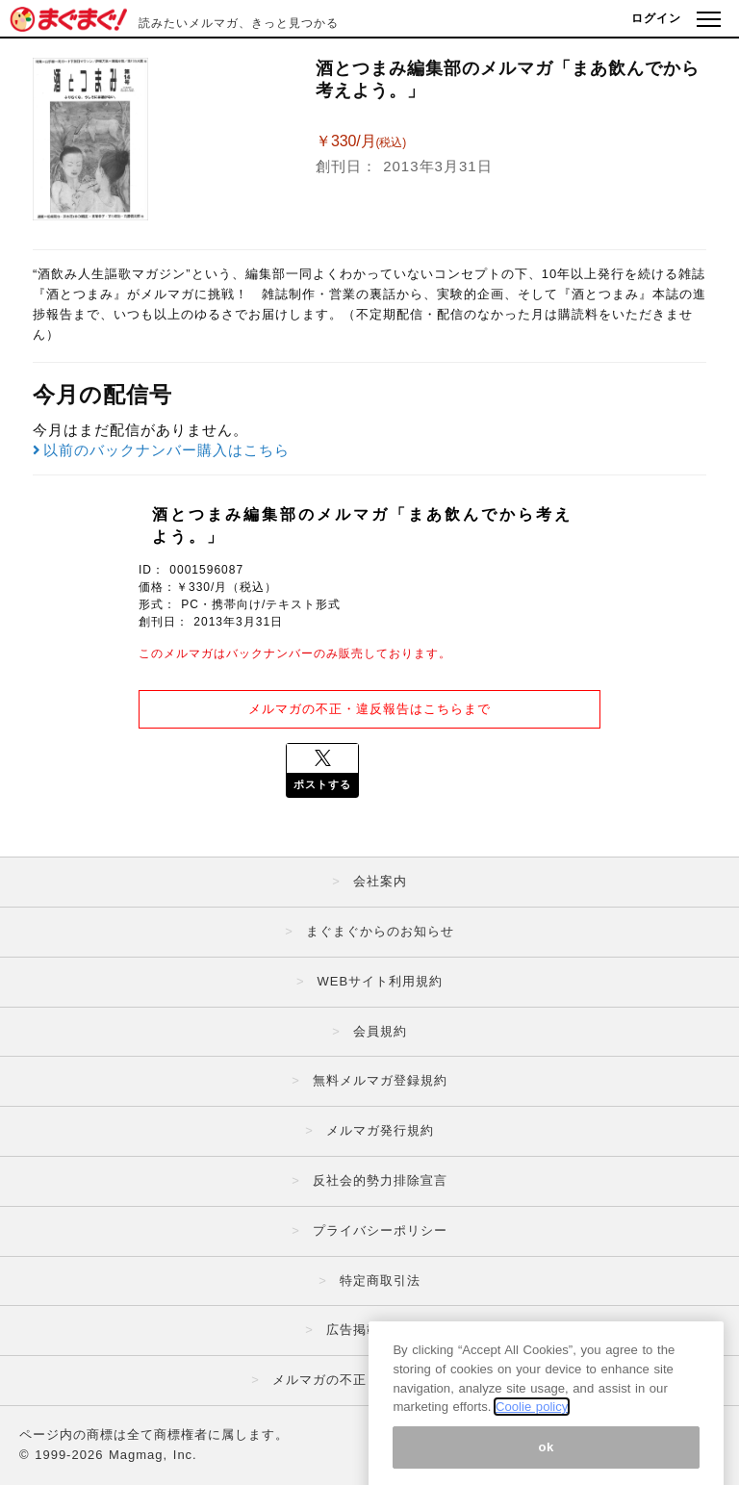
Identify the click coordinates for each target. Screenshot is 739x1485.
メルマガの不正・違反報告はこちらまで (369, 709)
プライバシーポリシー (380, 1230)
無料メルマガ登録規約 (380, 1080)
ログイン (656, 18)
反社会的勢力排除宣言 (380, 1180)
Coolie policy (532, 1444)
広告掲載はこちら (380, 1329)
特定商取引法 (380, 1280)
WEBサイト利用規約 (380, 981)
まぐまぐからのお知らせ (380, 931)
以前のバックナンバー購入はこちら (161, 450)
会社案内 (380, 881)
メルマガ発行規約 (380, 1130)
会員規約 (380, 1031)
